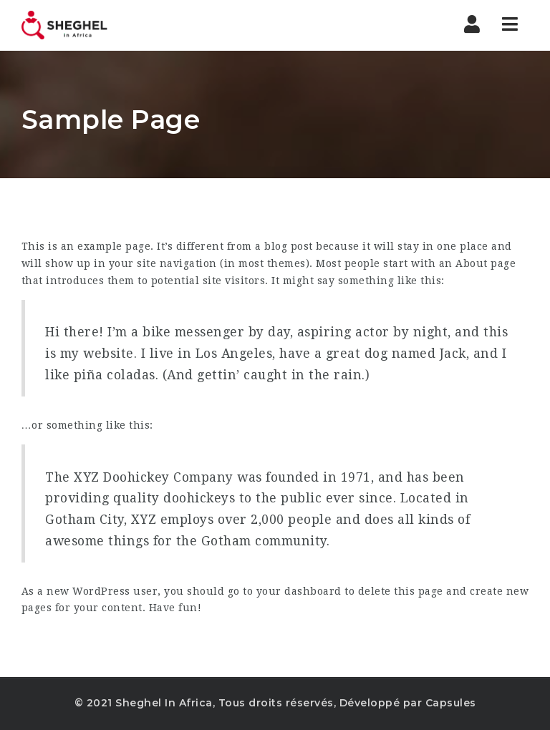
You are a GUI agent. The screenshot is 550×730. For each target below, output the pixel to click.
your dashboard (299, 591)
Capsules (450, 702)
